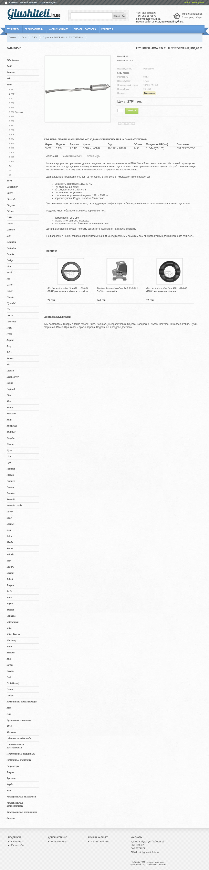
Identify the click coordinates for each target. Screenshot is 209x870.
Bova (9, 180)
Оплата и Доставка (85, 29)
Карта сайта (18, 845)
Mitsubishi (12, 425)
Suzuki (10, 572)
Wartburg (11, 640)
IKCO (10, 315)
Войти (187, 2)
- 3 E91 (11, 125)
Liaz (9, 395)
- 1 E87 (11, 94)
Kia (8, 364)
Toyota (10, 603)
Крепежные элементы (19, 720)
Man (9, 401)
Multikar (11, 432)
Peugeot (11, 468)
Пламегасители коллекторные (15, 746)
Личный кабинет (28, 2)
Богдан (10, 671)
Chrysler (11, 205)
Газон (10, 689)
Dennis (10, 254)
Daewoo (11, 229)
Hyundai (11, 303)
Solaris (10, 554)
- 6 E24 (11, 152)
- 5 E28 (11, 134)
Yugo (9, 646)
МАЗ (9, 726)
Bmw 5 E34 (122, 56)
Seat (9, 530)
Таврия (10, 772)
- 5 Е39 (11, 148)
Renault (11, 499)
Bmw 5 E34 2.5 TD (126, 60)
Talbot (10, 579)
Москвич (11, 732)
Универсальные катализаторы (15, 804)
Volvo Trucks (13, 634)
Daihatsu (11, 241)
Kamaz (10, 358)
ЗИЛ (9, 707)
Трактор (11, 778)
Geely (9, 284)
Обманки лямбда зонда (19, 738)
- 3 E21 (11, 98)
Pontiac (10, 487)
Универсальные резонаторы (22, 812)
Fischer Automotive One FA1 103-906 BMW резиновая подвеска (166, 290)
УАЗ (9, 790)
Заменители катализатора (22, 701)
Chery (10, 192)
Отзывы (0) (93, 156)
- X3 (10, 166)
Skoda (10, 542)
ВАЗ (9, 677)
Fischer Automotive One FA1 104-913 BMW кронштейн (117, 290)
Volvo (9, 628)
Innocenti (12, 321)
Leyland (11, 389)
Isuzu (9, 327)
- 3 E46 (11, 116)
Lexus (10, 382)
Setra (9, 536)
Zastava (11, 652)
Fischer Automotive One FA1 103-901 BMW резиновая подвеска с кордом (68, 290)
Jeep (9, 346)
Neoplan (11, 438)
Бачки (10, 664)
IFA (9, 309)
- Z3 (9, 175)
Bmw (9, 84)
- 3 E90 (11, 121)
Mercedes (11, 413)
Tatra (9, 597)
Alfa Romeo (13, 60)
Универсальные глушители (21, 796)
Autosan (11, 72)
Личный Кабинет (100, 841)
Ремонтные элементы (19, 759)
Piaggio (10, 474)
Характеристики (72, 156)
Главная (13, 2)
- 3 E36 (11, 107)
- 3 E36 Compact (15, 112)
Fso (9, 278)
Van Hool (11, 615)
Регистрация (198, 2)
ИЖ (9, 713)
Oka (9, 456)
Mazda (10, 407)
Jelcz (9, 352)
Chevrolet (12, 199)
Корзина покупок (48, 2)
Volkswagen (13, 622)
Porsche (11, 493)
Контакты (107, 29)
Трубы (10, 784)
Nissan (10, 444)
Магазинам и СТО (58, 29)
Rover (10, 511)
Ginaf (10, 291)
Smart (10, 548)
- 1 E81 (11, 89)
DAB (9, 217)
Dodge (10, 260)
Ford (9, 272)
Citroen (10, 211)
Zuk (9, 658)
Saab (9, 517)
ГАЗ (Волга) (13, 683)
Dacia (10, 223)
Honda (10, 297)
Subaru (10, 566)
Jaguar (10, 340)
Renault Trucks (14, 505)
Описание (52, 156)
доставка (127, 327)
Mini (9, 419)
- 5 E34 (11, 139)
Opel (9, 462)
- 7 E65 (11, 157)
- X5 (10, 170)
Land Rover (13, 376)
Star (9, 560)
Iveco (9, 333)
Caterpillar (12, 186)
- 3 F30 (11, 130)
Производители (34, 29)
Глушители (13, 29)
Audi (9, 66)
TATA (10, 591)
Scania (10, 523)
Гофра (10, 695)
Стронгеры (13, 766)
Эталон (11, 818)
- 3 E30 (11, 103)
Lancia (10, 370)
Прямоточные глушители (21, 753)
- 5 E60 (11, 143)
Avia (9, 78)
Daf (9, 235)
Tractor (10, 609)
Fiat (9, 266)
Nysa (9, 450)
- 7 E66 (11, 161)
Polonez (11, 481)
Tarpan (10, 585)
